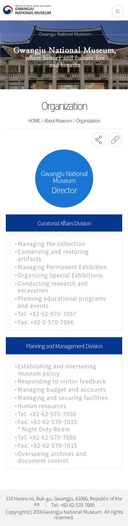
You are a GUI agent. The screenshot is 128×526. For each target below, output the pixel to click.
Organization (88, 120)
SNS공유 (98, 139)
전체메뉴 (118, 11)
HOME (34, 120)
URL (115, 139)
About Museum (58, 120)
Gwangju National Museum (27, 10)
